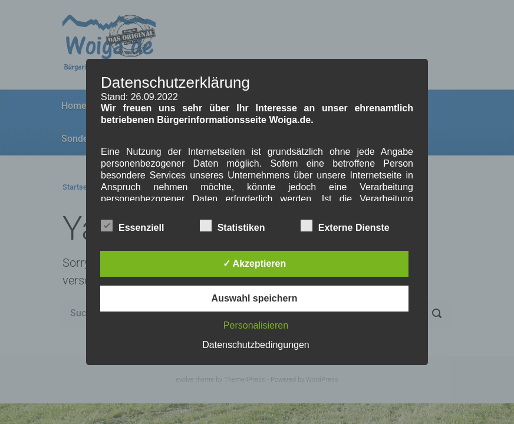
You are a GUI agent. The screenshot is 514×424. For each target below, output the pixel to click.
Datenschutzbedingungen (255, 345)
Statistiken (232, 225)
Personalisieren (255, 325)
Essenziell (132, 225)
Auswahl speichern (255, 298)
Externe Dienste (345, 225)
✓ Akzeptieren (254, 264)
